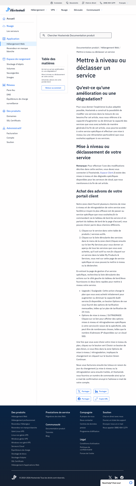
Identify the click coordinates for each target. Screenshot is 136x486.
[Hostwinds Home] (14, 478)
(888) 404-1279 (107, 3)
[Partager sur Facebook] (83, 398)
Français (124, 3)
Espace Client (106, 172)
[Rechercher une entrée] (79, 35)
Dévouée (78, 10)
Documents (72, 3)
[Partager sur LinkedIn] (101, 391)
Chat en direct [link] (89, 3)
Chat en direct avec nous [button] (113, 416)
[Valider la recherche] (44, 35)
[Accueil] (15, 10)
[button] (117, 482)
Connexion (56, 3)
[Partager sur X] (83, 391)
